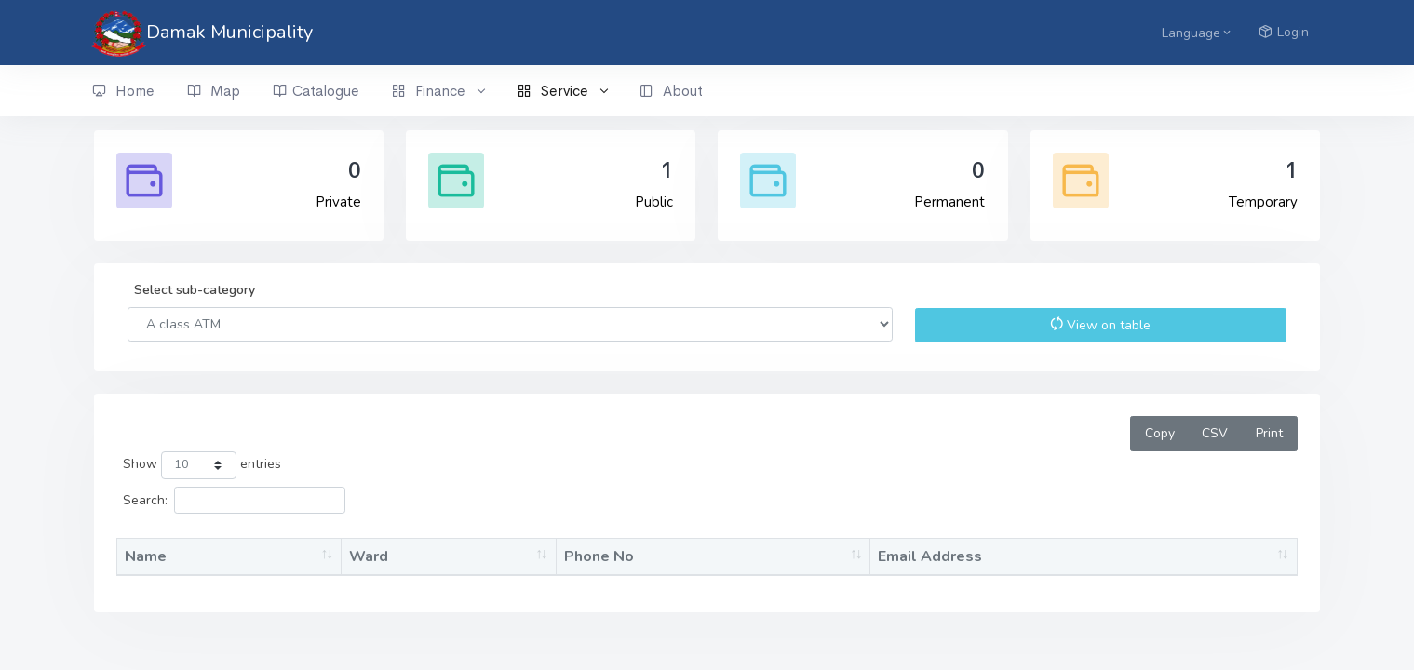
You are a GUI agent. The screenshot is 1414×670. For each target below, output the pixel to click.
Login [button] (1284, 32)
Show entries (201, 465)
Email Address (930, 556)
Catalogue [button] (316, 91)
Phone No (599, 556)
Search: (234, 501)
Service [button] (562, 91)
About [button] (671, 91)
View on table (1100, 325)
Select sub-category (194, 290)
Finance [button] (438, 91)
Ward (368, 556)
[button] (1195, 32)
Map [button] (213, 91)
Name (146, 556)
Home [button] (123, 91)
